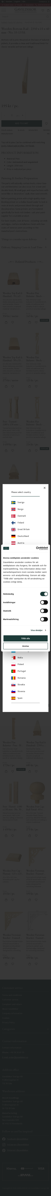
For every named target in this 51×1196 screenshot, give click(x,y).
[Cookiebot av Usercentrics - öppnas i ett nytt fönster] (36, 548)
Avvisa (25, 646)
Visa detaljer (37, 630)
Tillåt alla (25, 638)
